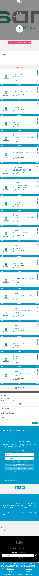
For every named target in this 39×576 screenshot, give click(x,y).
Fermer (38, 562)
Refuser (28, 571)
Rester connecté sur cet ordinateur (16, 461)
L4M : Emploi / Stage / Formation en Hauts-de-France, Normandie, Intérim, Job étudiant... (19, 1)
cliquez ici (31, 574)
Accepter (10, 571)
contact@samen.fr (6, 408)
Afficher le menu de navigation (1, 1)
